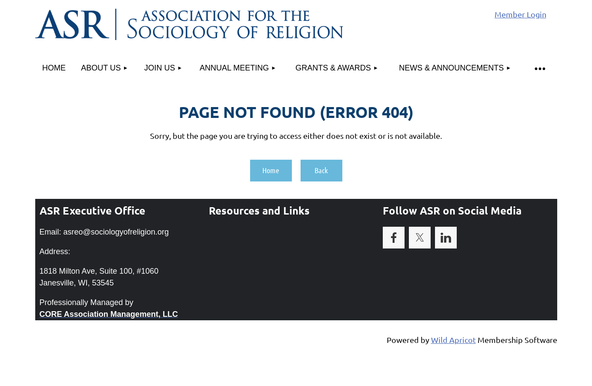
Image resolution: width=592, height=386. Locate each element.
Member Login (520, 14)
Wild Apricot (453, 339)
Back (321, 170)
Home (270, 170)
